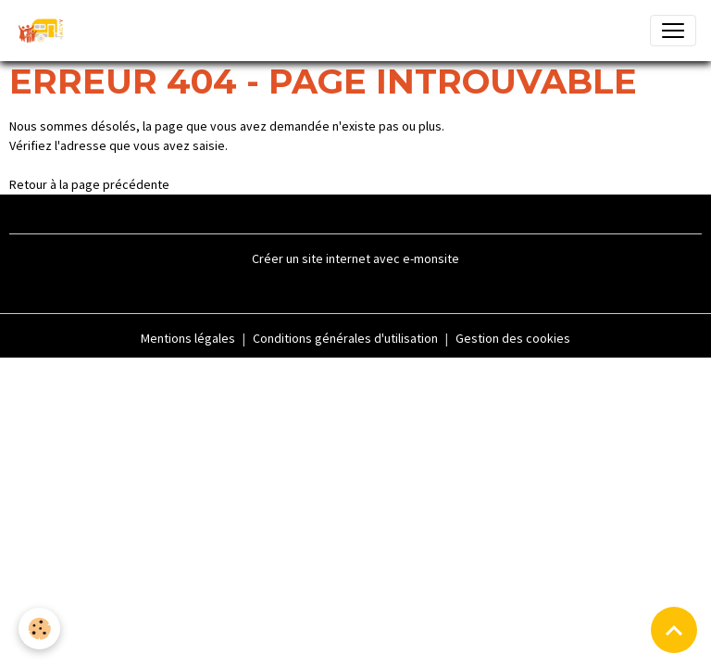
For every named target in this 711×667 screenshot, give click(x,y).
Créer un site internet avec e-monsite (355, 258)
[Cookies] (39, 628)
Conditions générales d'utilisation (345, 338)
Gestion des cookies (512, 338)
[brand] (45, 30)
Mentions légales (188, 338)
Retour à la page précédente (89, 184)
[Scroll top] (674, 630)
